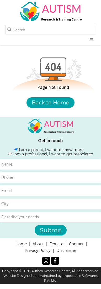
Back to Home (50, 102)
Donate (56, 244)
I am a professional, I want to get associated (53, 154)
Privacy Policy (38, 250)
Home (21, 244)
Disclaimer (66, 250)
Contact (76, 244)
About (38, 244)
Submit (50, 230)
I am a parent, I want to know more (51, 149)
